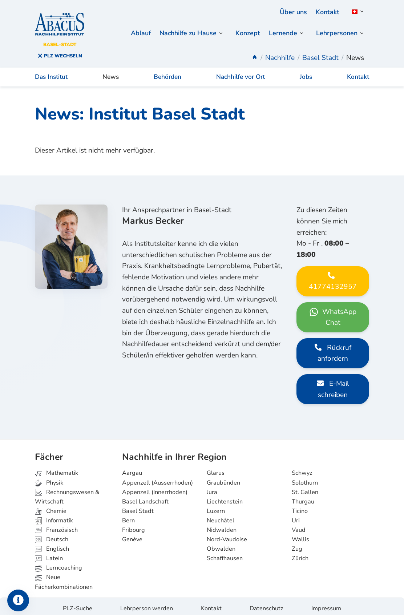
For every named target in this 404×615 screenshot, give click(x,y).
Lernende (280, 33)
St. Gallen (305, 488)
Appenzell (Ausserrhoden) (157, 479)
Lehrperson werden (146, 604)
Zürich (300, 555)
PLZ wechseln (59, 56)
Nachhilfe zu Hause (182, 33)
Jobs (306, 73)
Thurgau (303, 498)
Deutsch (51, 535)
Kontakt (327, 12)
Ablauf (132, 33)
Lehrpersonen (335, 33)
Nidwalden (222, 526)
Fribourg (133, 526)
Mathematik (56, 469)
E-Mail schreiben (333, 411)
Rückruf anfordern (333, 375)
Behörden (167, 73)
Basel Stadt (138, 507)
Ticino (300, 507)
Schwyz (302, 469)
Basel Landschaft (145, 498)
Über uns (292, 12)
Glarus (216, 469)
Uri (296, 517)
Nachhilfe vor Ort (240, 73)
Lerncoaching (58, 564)
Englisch (52, 545)
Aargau (132, 469)
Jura (212, 488)
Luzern (216, 507)
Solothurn (305, 479)
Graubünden (223, 479)
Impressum (326, 604)
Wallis (300, 535)
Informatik (54, 517)
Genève (132, 535)
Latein (49, 555)
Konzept (244, 33)
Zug (297, 545)
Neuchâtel (220, 517)
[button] (356, 11)
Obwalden (221, 545)
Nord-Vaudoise (227, 535)
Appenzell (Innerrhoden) (154, 488)
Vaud (299, 526)
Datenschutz (266, 604)
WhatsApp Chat (332, 339)
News (110, 73)
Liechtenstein (225, 498)
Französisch (56, 526)
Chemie (50, 507)
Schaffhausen (225, 555)
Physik (49, 479)
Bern (128, 517)
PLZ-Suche (77, 604)
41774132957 (333, 304)
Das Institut (51, 73)
